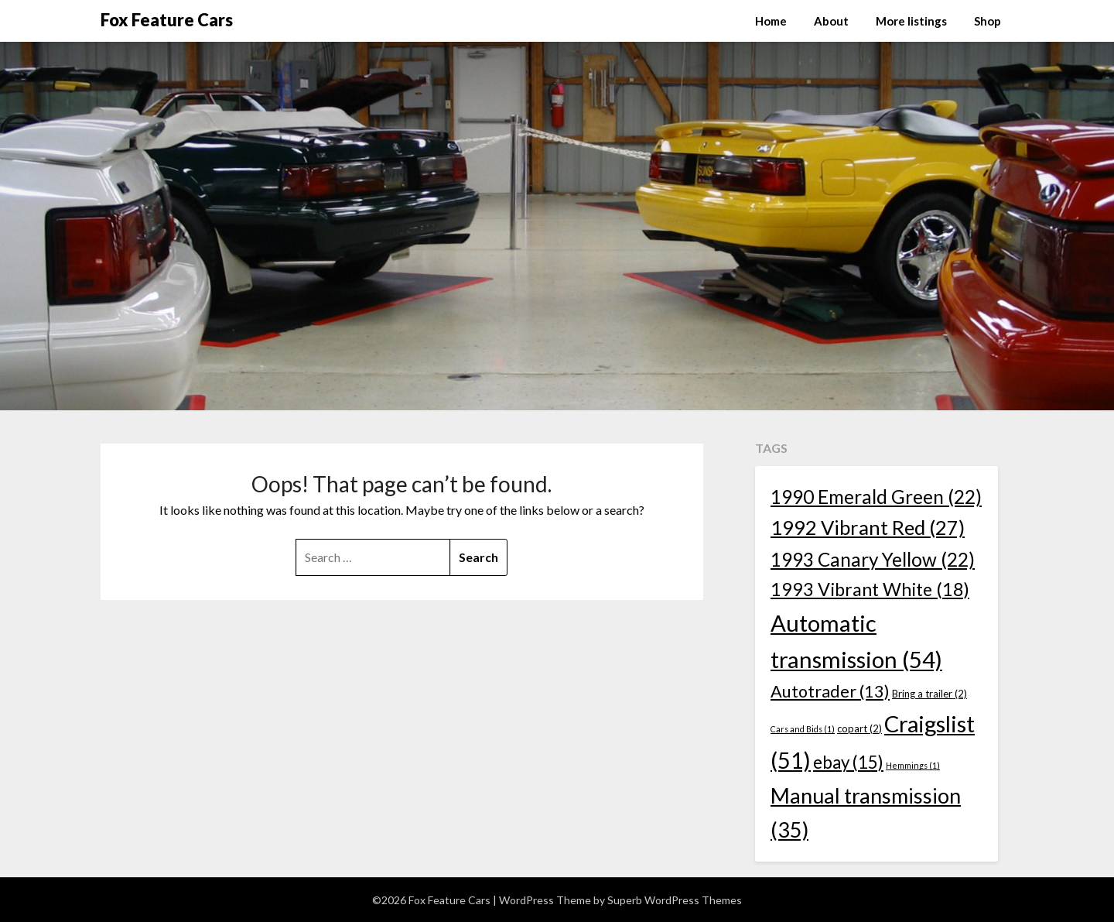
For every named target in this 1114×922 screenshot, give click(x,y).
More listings (911, 21)
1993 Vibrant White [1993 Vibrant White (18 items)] (870, 589)
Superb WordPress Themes (674, 900)
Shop (987, 21)
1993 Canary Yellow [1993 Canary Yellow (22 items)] (873, 559)
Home (771, 21)
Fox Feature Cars (167, 19)
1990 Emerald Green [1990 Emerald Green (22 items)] (876, 496)
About (831, 21)
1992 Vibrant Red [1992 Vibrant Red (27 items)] (868, 527)
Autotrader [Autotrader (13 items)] (830, 691)
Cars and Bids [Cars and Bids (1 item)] (803, 729)
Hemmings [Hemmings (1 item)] (913, 765)
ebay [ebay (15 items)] (848, 762)
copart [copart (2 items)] (859, 728)
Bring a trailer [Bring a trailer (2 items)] (929, 693)
